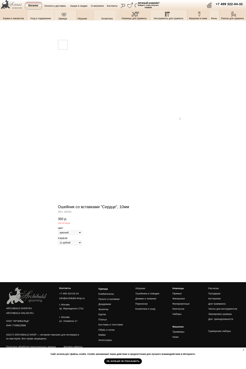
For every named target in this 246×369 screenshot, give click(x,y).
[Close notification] (243, 350)
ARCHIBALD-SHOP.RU (19, 308)
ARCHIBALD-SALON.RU (20, 313)
